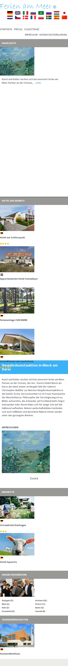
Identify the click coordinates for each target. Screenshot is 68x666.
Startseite (6, 29)
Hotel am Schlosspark (12, 237)
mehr (38, 82)
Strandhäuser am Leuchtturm (17, 361)
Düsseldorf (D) (8, 611)
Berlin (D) (39, 607)
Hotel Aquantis (8, 562)
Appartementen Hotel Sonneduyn (19, 278)
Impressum (31, 34)
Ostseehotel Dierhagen (13, 525)
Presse (18, 29)
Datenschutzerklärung (53, 34)
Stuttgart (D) (7, 600)
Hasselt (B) (40, 611)
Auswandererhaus (10, 653)
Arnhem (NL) (41, 600)
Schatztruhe (31, 29)
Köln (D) (5, 607)
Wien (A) (5, 604)
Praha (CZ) (40, 604)
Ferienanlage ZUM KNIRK (13, 320)
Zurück (34, 478)
